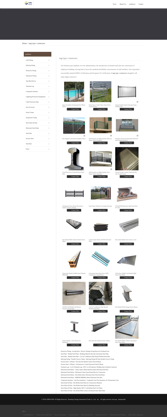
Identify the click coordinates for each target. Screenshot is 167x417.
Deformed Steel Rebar (32, 128)
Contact (141, 4)
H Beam (72, 361)
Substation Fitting (31, 76)
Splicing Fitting (30, 65)
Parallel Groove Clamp (78, 359)
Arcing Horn (76, 351)
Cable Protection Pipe (32, 102)
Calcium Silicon (73, 415)
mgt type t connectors (37, 43)
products (132, 4)
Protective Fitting (31, 70)
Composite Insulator (32, 91)
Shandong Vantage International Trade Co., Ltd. (82, 399)
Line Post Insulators (80, 380)
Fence (27, 149)
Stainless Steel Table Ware (44, 415)
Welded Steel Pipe (73, 353)
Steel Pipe (29, 133)
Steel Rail (29, 144)
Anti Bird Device (31, 81)
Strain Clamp (30, 112)
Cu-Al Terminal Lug (76, 367)
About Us (123, 4)
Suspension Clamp (31, 117)
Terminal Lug (30, 86)
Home (114, 4)
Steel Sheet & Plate (31, 123)
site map (114, 399)
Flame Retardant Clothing (117, 415)
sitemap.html (122, 399)
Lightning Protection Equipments (35, 97)
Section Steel (30, 138)
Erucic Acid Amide (60, 415)
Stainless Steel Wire (101, 415)
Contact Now (75, 109)
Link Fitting (29, 60)
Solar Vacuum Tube (87, 415)
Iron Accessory (30, 107)
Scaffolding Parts (28, 415)
